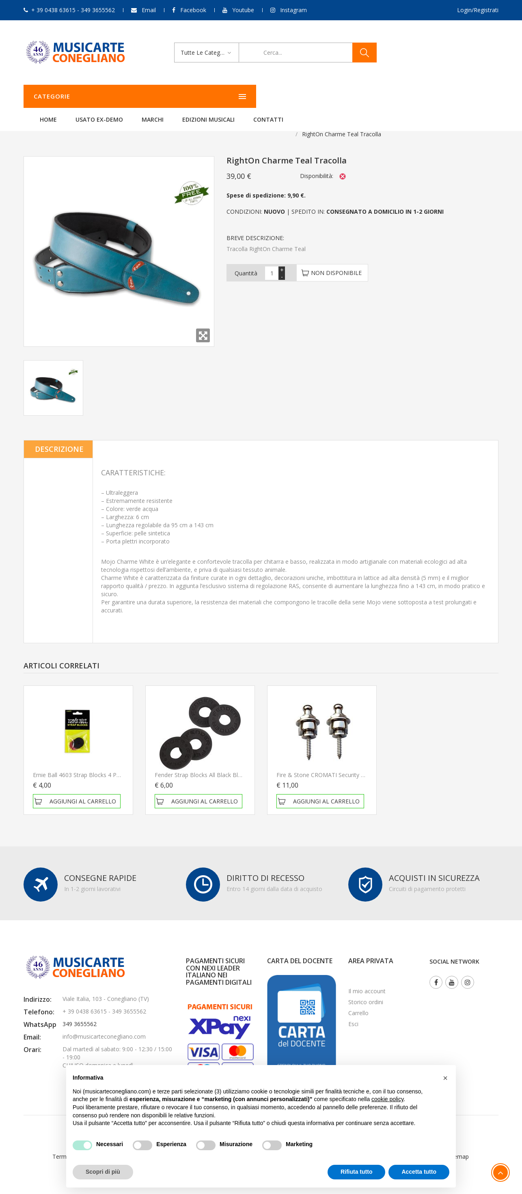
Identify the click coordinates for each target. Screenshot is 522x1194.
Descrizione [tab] (59, 439)
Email (149, 10)
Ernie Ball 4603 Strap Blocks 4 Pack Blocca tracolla (100, 765)
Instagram (293, 10)
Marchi (254, 96)
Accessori (63, 124)
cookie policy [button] (387, 1099)
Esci (353, 1014)
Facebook (193, 10)
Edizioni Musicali (310, 96)
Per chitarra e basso (114, 124)
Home (149, 96)
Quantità (246, 263)
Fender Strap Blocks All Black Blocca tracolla (214, 765)
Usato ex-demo (200, 96)
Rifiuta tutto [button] (357, 1171)
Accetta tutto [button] (418, 1171)
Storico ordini (365, 992)
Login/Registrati (477, 10)
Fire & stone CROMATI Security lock (324, 765)
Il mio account (367, 981)
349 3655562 (80, 1014)
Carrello (358, 1003)
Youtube (243, 10)
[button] (445, 1078)
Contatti (370, 96)
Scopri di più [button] (103, 1171)
